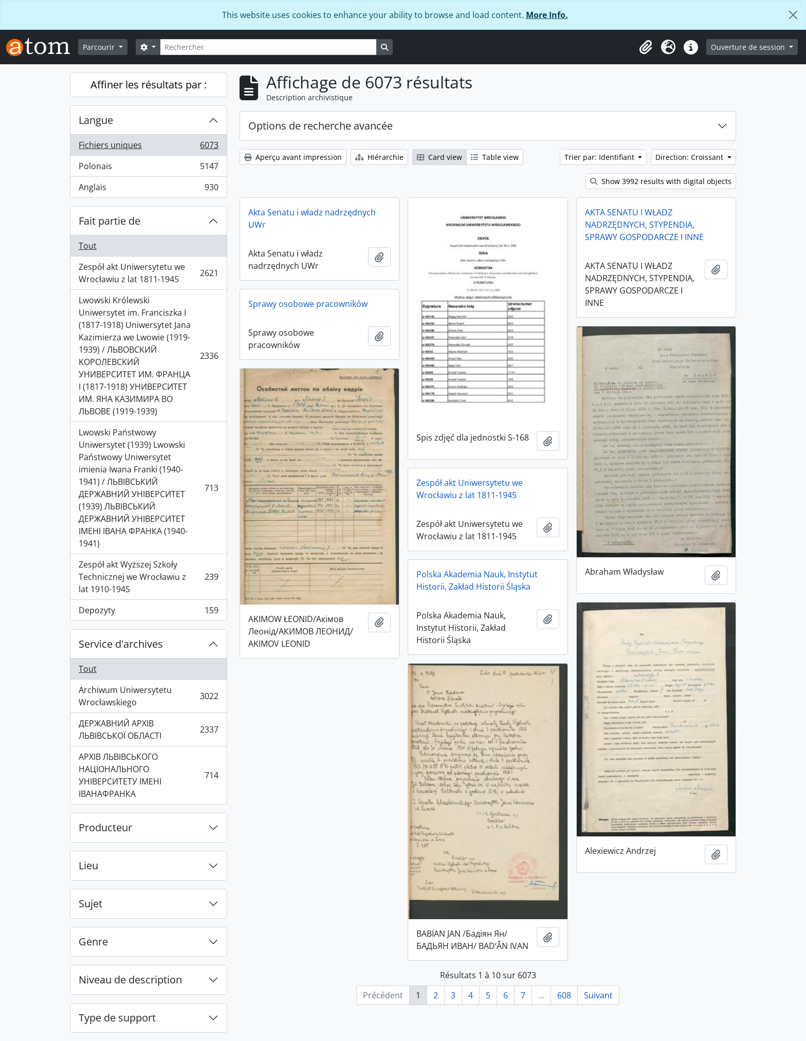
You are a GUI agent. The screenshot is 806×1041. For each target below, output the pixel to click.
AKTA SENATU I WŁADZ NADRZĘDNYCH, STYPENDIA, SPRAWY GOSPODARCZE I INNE (644, 225)
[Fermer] (793, 15)
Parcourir (100, 47)
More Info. (547, 15)
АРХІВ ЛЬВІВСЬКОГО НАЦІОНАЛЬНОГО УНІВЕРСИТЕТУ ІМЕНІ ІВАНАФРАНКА (148, 775)
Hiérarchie (379, 157)
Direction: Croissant (690, 157)
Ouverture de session (749, 47)
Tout (88, 245)
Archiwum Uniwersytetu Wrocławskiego (148, 696)
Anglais (148, 189)
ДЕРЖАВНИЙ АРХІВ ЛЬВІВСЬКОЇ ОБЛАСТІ (148, 729)
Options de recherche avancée (320, 126)
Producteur (105, 827)
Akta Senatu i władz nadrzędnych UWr (312, 218)
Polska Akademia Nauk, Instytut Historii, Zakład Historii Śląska (477, 580)
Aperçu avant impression (293, 157)
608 (564, 995)
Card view (439, 157)
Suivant (598, 995)
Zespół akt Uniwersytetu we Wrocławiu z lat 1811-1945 (148, 273)
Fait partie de (109, 221)
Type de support (117, 1018)
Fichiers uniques (148, 147)
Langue (96, 120)
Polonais (148, 168)
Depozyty (148, 612)
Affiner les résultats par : (148, 85)
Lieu (88, 865)
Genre (93, 941)
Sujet (90, 903)
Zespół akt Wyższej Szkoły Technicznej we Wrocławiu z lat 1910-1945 (148, 577)
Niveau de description (130, 980)
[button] (645, 47)
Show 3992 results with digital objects (660, 181)
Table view (495, 157)
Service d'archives (121, 644)
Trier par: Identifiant (600, 157)
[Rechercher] (268, 47)
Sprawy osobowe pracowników (308, 303)
